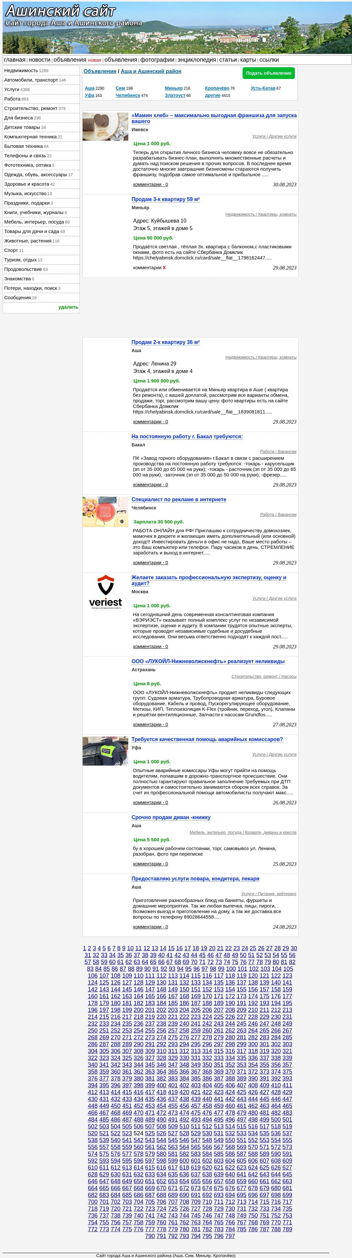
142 (93, 989)
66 (161, 962)
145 (127, 989)
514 (230, 1126)
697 (264, 1195)
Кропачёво (217, 88)
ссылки (269, 59)
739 (127, 1215)
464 (276, 1106)
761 (173, 1222)
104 (276, 969)
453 (150, 1106)
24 (245, 948)
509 (173, 1126)
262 (230, 1030)
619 (196, 1167)
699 (287, 1195)
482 (276, 1113)
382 (161, 1078)
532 (230, 1133)
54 (276, 955)
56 (292, 955)
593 (104, 1160)
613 (127, 1167)
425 (242, 1092)
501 (287, 1119)
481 (264, 1113)
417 (150, 1092)
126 (115, 982)
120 (253, 975)
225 (219, 1017)
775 (127, 1229)
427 (264, 1092)
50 (243, 955)
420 (184, 1092)
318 (253, 1051)
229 (264, 1017)
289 (127, 1044)
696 (253, 1195)
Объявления (100, 71)
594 (115, 1160)
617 (173, 1167)
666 (115, 1188)
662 (276, 1181)
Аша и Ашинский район (151, 71)
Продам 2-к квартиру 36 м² (166, 342)
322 (93, 1058)
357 (287, 1065)
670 (161, 1188)
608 (276, 1160)
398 (138, 1085)
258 (184, 1030)
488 (138, 1119)
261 (219, 1030)
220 (161, 1017)
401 (173, 1085)
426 (253, 1092)
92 (164, 969)
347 (173, 1065)
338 (276, 1058)
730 (230, 1208)
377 (104, 1078)
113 (173, 975)
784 (230, 1229)
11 (138, 948)
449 (104, 1106)
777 (150, 1229)
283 (264, 1037)
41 (169, 955)
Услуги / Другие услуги (274, 136)
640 (230, 1174)
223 (196, 1017)
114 (184, 975)
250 (93, 1030)
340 (93, 1065)
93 (172, 969)
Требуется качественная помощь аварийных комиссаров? (207, 739)
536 (276, 1133)
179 (104, 1003)
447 (287, 1099)
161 (104, 996)
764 (207, 1222)
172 (230, 996)
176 (276, 996)
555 (287, 1140)
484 (93, 1119)
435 (150, 1099)
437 (173, 1099)
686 (138, 1195)
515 (242, 1126)
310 (161, 1051)
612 (115, 1167)
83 (90, 969)
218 (138, 1017)
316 (230, 1051)
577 (127, 1154)
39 (153, 955)
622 (230, 1167)
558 (115, 1147)
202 (161, 1010)
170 (207, 996)
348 (184, 1065)
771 (287, 1222)
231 (287, 1017)
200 (138, 1010)
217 (127, 1017)
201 (150, 1010)
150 (184, 989)
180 (115, 1003)
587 (242, 1154)
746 (207, 1215)
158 (276, 989)
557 (104, 1147)
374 (276, 1071)
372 (253, 1071)
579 (150, 1154)
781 (196, 1229)
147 (150, 989)
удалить (68, 307)
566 (207, 1147)
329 (173, 1058)
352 (230, 1065)
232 (93, 1023)
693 (219, 1195)
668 (138, 1188)
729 (219, 1208)
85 (107, 969)
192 (253, 1003)
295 (196, 1044)
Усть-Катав (263, 88)
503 (104, 1126)
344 (138, 1065)
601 (196, 1160)
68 (177, 962)
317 (242, 1051)
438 (184, 1099)
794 (196, 1236)
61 (120, 962)
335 (242, 1058)
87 (123, 969)
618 (184, 1167)
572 (276, 1147)
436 (161, 1099)
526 (161, 1133)
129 (150, 982)
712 (230, 1202)
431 (104, 1099)
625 (264, 1167)
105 (288, 969)
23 (236, 948)
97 (204, 969)
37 (137, 955)
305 (104, 1051)
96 (196, 969)
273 (150, 1037)
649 (127, 1181)
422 (207, 1092)
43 (186, 955)
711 (219, 1202)
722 (138, 1208)
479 (242, 1113)
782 (207, 1229)
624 (253, 1167)
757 (127, 1222)
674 (207, 1188)
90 (147, 969)
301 (264, 1044)
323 (104, 1058)
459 (219, 1106)
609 (287, 1160)
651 (150, 1181)
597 (150, 1160)
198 (115, 1010)
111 (150, 975)
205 (196, 1010)
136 (230, 982)
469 (127, 1113)
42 (177, 955)
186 (184, 1003)
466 (93, 1113)
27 (269, 948)
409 (264, 1085)
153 (219, 989)
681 (287, 1188)
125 (104, 982)
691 (196, 1195)
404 (207, 1085)
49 (235, 955)
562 (161, 1147)
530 (207, 1133)
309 (150, 1051)
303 (287, 1044)
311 (173, 1051)
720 (115, 1208)
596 (138, 1160)
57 (88, 962)
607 (264, 1160)
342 (115, 1065)
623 (242, 1167)
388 (230, 1078)
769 (264, 1222)
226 (230, 1017)
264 (253, 1030)
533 (242, 1133)
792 (173, 1236)
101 (242, 969)
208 (230, 1010)
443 (242, 1099)
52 (259, 955)
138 (253, 982)
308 (138, 1051)
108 (115, 975)
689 (173, 1195)
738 (115, 1215)
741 (150, 1215)
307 (127, 1051)
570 (253, 1147)
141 (287, 982)
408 (253, 1085)
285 (287, 1037)
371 (242, 1071)
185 (173, 1003)
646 (93, 1181)
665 (104, 1188)
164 (138, 996)
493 (196, 1119)
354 (253, 1065)
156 (253, 989)
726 (184, 1208)
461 (242, 1106)
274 (161, 1037)
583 (196, 1154)
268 (93, 1037)
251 (104, 1030)
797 (230, 1236)
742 (161, 1215)
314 (207, 1051)
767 (242, 1222)
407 (242, 1085)
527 (173, 1133)
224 (207, 1017)
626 (276, 1167)
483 (287, 1113)
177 (287, 996)
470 (138, 1113)
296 (207, 1044)
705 (150, 1202)
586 (230, 1154)
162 (115, 996)
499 (264, 1119)
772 (93, 1229)
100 (231, 969)
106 (93, 975)
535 (264, 1133)
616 (161, 1167)
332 (207, 1058)
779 (173, 1229)
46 (210, 955)
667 (127, 1188)
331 (196, 1058)
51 (251, 955)
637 (196, 1174)
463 (264, 1106)
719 (104, 1208)
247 (264, 1023)
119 (242, 975)
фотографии (157, 59)
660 (253, 1181)
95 (188, 969)
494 (207, 1119)
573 (287, 1147)
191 (242, 1003)
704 (138, 1202)
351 (219, 1065)
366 (184, 1071)
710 (207, 1202)
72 (210, 962)
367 (196, 1071)
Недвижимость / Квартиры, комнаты (261, 214)
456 (184, 1106)
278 (207, 1037)
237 (150, 1023)
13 (155, 948)
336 (253, 1058)
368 (207, 1071)
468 (115, 1113)
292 (161, 1044)
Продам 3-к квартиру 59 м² (166, 199)
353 (242, 1065)
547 (196, 1140)
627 (287, 1167)
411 (287, 1085)
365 (173, 1071)
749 (242, 1215)
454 (161, 1106)
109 (127, 975)
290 (138, 1044)
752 (276, 1215)
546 (184, 1140)
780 (184, 1229)
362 (138, 1071)
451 (127, 1106)
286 (93, 1044)
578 (138, 1154)
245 (242, 1023)
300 (253, 1044)
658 (230, 1181)
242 (207, 1023)
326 (138, 1058)
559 (127, 1147)
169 (196, 996)
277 (196, 1037)
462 (253, 1106)
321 (287, 1051)
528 (184, 1133)
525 (150, 1133)
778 (161, 1229)
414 (115, 1092)
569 (242, 1147)
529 (195, 1133)
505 (127, 1126)
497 (242, 1119)
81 (284, 962)
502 (93, 1126)
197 (104, 1010)
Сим (120, 88)
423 (219, 1092)
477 (219, 1113)
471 (150, 1113)
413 (104, 1092)
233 (104, 1023)
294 (184, 1044)
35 (120, 955)
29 (285, 948)
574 (93, 1154)
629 (104, 1174)
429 (287, 1092)
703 (127, 1202)
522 (115, 1133)
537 (287, 1133)
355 (264, 1065)
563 (173, 1147)
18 (196, 948)
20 (212, 948)
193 (264, 1003)
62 (128, 962)
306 (115, 1051)
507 (150, 1126)
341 (104, 1065)
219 (150, 1017)
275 (173, 1037)
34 (112, 955)
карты (248, 59)
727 (196, 1208)
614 (138, 1167)
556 (93, 1147)
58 (96, 962)
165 (150, 996)
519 (287, 1126)
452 (138, 1106)
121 (264, 975)
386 (207, 1078)
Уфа (89, 95)
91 (155, 969)
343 (127, 1065)
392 (276, 1078)
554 (276, 1140)
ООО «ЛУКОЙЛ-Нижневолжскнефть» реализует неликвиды (208, 661)
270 (115, 1037)
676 (230, 1188)
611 (104, 1167)
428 (276, 1092)
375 (287, 1071)
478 (230, 1113)
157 (264, 989)
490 (161, 1119)
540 (115, 1140)
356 (276, 1065)
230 (276, 1017)
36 (128, 955)
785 (242, 1229)
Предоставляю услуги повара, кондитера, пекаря (195, 878)
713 (242, 1202)
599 (173, 1160)
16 (179, 948)
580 (161, 1154)
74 (227, 962)
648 (115, 1181)
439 (196, 1099)
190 (230, 1003)
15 (171, 948)
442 (230, 1099)
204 (184, 1010)
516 (253, 1126)
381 (150, 1078)
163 (127, 996)
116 (207, 975)
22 (228, 948)
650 (138, 1181)
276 (184, 1037)
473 (173, 1113)
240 (184, 1023)
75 (235, 962)
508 (161, 1126)
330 (184, 1058)
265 (264, 1030)
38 (145, 955)
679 (264, 1188)
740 (138, 1215)
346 (161, 1065)
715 (264, 1202)
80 (276, 962)
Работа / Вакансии (278, 451)
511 (196, 1126)
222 (184, 1017)
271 (127, 1037)
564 (184, 1147)
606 (253, 1160)
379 (127, 1078)
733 (264, 1208)
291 (150, 1044)
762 (184, 1222)
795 (207, 1236)
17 (187, 948)
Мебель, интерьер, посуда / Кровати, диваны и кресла (243, 832)
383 (173, 1078)
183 (150, 1003)
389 (242, 1078)
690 (184, 1195)
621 (219, 1167)
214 (93, 1017)
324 (115, 1058)
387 (219, 1078)
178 (93, 1003)
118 (230, 975)
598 (161, 1160)
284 (276, 1037)
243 (219, 1023)
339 (287, 1058)
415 (127, 1092)
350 (207, 1065)
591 (287, 1154)
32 (96, 955)
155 (242, 989)
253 (127, 1030)
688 (161, 1195)
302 (276, 1044)
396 (115, 1085)
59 (104, 962)
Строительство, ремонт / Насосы (264, 676)
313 (196, 1051)
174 (253, 996)
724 (161, 1208)
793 (184, 1236)
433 (127, 1099)
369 (219, 1071)
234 (115, 1023)
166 (161, 996)
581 (173, 1154)
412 (93, 1092)
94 (180, 969)
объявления (77, 59)
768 (253, 1222)
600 (184, 1160)
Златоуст (175, 95)
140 (276, 982)
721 (127, 1208)
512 (207, 1126)
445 (264, 1099)
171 (219, 996)
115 (196, 975)
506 (138, 1126)
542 (138, 1140)
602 (207, 1160)
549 (219, 1140)
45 (202, 955)
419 (173, 1092)
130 (161, 982)
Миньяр (174, 88)
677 (242, 1188)
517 (264, 1126)
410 (276, 1085)
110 (138, 975)
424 (230, 1092)
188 (207, 1003)
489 (150, 1119)
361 (127, 1071)
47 (219, 955)
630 (115, 1174)
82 (292, 962)
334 (230, 1058)
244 (230, 1023)
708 (184, 1202)
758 (138, 1222)
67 (169, 962)
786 (253, 1229)
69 (186, 962)
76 (243, 962)
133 (196, 982)
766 (230, 1222)
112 (161, 975)
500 (276, 1119)
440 (207, 1099)
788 (276, 1229)
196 (93, 1010)
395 (104, 1085)
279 (219, 1037)
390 (253, 1078)
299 (242, 1044)
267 (287, 1030)
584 (207, 1154)
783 (219, 1229)
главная (14, 59)
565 (196, 1147)
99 (221, 969)
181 (127, 1003)
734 (276, 1208)
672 (184, 1188)
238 (161, 1023)
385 (196, 1078)
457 (196, 1106)
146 (138, 989)
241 (196, 1023)
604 (230, 1160)
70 (194, 962)
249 (287, 1023)
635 (173, 1174)
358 (93, 1071)
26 (261, 948)
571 (264, 1147)
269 (104, 1037)
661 (264, 1181)
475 (196, 1113)
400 (161, 1085)
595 (127, 1160)
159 (287, 989)
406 (230, 1085)
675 (219, 1188)
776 (138, 1229)
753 (287, 1215)
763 (196, 1222)
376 (93, 1078)
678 (253, 1188)
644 (276, 1174)
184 (161, 1003)
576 (115, 1154)
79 (267, 962)
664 (93, 1188)
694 (230, 1195)
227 (242, 1017)
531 (219, 1133)
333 (219, 1058)
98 (213, 969)
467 (104, 1113)
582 (184, 1154)
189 (219, 1003)
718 (93, 1208)
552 (253, 1140)
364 (161, 1071)
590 (276, 1154)
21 (220, 948)
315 (219, 1051)
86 (115, 969)
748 (230, 1215)
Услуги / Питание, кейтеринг (268, 893)
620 (207, 1167)
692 (207, 1195)
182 (138, 1003)
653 (173, 1181)
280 (230, 1037)
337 (264, 1058)
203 (173, 1010)
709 (196, 1202)
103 (265, 969)
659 (242, 1181)
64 (145, 962)
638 (207, 1174)
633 (150, 1174)
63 (137, 962)
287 (104, 1044)
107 (104, 975)
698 (276, 1195)
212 (276, 1010)
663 (287, 1181)
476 (207, 1113)
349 (196, 1065)
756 (115, 1222)
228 (253, 1017)
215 (104, 1017)
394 (93, 1085)
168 (184, 996)
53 (267, 955)
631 (127, 1174)
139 (264, 982)
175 (264, 996)
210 (253, 1010)
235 (127, 1023)
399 (150, 1085)
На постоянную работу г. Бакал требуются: (187, 436)
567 (219, 1147)
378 (115, 1078)
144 (115, 989)
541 (127, 1140)
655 (196, 1181)
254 (138, 1030)
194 (276, 1003)
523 (127, 1133)
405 (219, 1085)
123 (287, 975)
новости (40, 59)
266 (276, 1030)
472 (161, 1113)
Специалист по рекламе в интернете (179, 499)
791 (161, 1236)
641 (242, 1174)
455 (173, 1106)
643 (264, 1174)
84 (98, 969)
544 (161, 1140)
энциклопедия (197, 59)
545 (173, 1140)
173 (242, 996)
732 (253, 1208)
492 (184, 1119)
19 (204, 948)
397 (127, 1085)
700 (93, 1202)
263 (242, 1030)
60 (112, 962)
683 (104, 1195)
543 (150, 1140)
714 (253, 1202)
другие (212, 95)
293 (173, 1044)
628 (93, 1174)
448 (93, 1106)
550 (230, 1140)
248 (276, 1023)
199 (127, 1010)
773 (104, 1229)
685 (127, 1195)
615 (150, 1167)
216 (115, 1017)
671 (173, 1188)
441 (219, 1099)
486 (115, 1119)
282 (253, 1037)
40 (161, 955)
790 (150, 1236)
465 (287, 1106)
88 (131, 969)
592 (93, 1160)
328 (161, 1058)
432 (115, 1099)
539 (104, 1140)
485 (104, 1119)
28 (277, 948)
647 (104, 1181)
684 (115, 1195)
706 (161, 1202)
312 (184, 1051)
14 (163, 948)
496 (230, 1119)
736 (93, 1215)
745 (196, 1215)
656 (207, 1181)
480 (253, 1113)
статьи (228, 59)
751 (264, 1215)
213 (287, 1010)
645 (287, 1174)
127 (127, 982)
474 (184, 1113)
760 (161, 1222)
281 (242, 1037)
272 (138, 1037)
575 (104, 1154)
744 (184, 1215)
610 (93, 1167)
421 (196, 1092)
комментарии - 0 (150, 184)
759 (150, 1222)
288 (115, 1044)
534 (253, 1133)
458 (207, 1106)
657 (219, 1181)
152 (207, 989)
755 (104, 1222)
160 (93, 996)
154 (230, 989)
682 (93, 1195)
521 (104, 1133)
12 (146, 948)
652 (161, 1181)
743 (173, 1215)
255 (150, 1030)
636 (184, 1174)
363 (150, 1071)
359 (104, 1071)
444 (253, 1099)
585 (219, 1154)
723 (150, 1208)
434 (138, 1099)
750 (253, 1215)
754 (93, 1222)
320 (276, 1051)
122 (276, 975)
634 (161, 1174)
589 (264, 1154)
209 (242, 1010)
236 (138, 1023)
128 (138, 982)
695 (242, 1195)
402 (184, 1085)
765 (219, 1222)
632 (138, 1174)
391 (264, 1078)
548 (207, 1140)
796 (219, 1236)
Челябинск (128, 95)
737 (104, 1215)
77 (251, 962)
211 (264, 1010)
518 (276, 1126)
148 (161, 989)
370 (230, 1071)
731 (242, 1208)
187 (196, 1003)
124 (93, 982)
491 (173, 1119)
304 (93, 1051)
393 (287, 1078)
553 (264, 1140)
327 (150, 1058)
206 (207, 1010)
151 (196, 989)
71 (202, 962)
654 (184, 1181)
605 (242, 1160)
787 (264, 1229)
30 (294, 948)
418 (161, 1092)
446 (276, 1099)
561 (150, 1147)
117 (219, 975)
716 (276, 1202)
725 (173, 1208)
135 (219, 982)
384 (184, 1078)
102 (254, 969)
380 (138, 1078)
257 (173, 1030)
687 (150, 1195)
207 (219, 1010)
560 (138, 1147)
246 (253, 1023)
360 (115, 1071)
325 (127, 1058)
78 (259, 962)
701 (104, 1202)
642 (253, 1174)
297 (219, 1044)
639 (219, 1174)
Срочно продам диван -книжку (171, 817)
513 (219, 1126)
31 (88, 955)
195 (287, 1003)
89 (139, 969)
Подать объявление (269, 73)
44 (194, 955)
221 (173, 1017)
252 (115, 1030)
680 (276, 1188)
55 (284, 955)
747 (219, 1215)
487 (127, 1119)
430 (93, 1099)
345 (150, 1065)
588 (253, 1154)
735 (287, 1208)
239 (173, 1023)
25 (253, 948)
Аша (90, 88)
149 (173, 989)
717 (287, 1202)
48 (227, 955)
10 (130, 948)
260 (207, 1030)
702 (115, 1202)
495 (219, 1119)
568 (230, 1147)
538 (93, 1140)
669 (150, 1188)
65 (153, 962)
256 (161, 1030)
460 (230, 1106)
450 (115, 1106)
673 (196, 1188)
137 (242, 982)
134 (207, 982)
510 (184, 1126)
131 (173, 982)
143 (104, 989)
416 (138, 1092)
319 (264, 1051)
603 (219, 1160)
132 (184, 982)
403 (196, 1085)
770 (276, 1222)
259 (196, 1030)
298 (230, 1044)
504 (115, 1126)
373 (264, 1071)
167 (173, 996)
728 (207, 1208)
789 (287, 1229)
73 (219, 962)
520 (93, 1133)
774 (115, 1229)
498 (253, 1119)
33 (104, 955)
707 (173, 1202)
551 (242, 1140)
